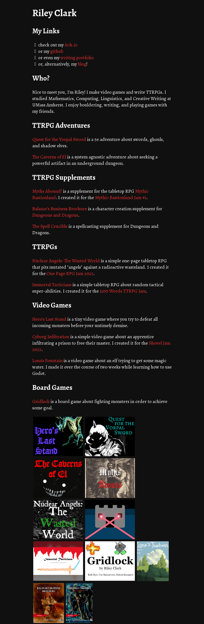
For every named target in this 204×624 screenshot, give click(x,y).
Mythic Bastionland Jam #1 (120, 197)
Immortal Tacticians (52, 284)
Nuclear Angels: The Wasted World (66, 260)
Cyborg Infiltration (50, 336)
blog (82, 64)
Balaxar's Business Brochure (59, 208)
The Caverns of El (49, 157)
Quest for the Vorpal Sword (59, 139)
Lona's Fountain (47, 360)
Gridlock (41, 401)
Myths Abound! (47, 191)
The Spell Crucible (50, 226)
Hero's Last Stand (49, 319)
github (56, 51)
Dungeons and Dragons (55, 215)
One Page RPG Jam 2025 (70, 273)
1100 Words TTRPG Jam (123, 291)
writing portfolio (77, 57)
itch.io (71, 45)
